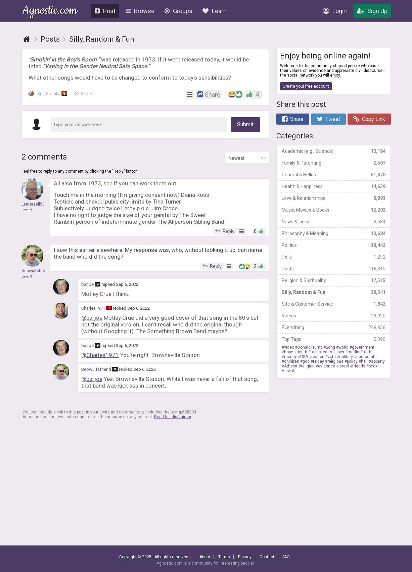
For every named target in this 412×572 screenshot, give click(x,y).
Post (105, 10)
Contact (267, 557)
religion (308, 366)
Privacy (244, 557)
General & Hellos (333, 174)
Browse (140, 10)
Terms (224, 557)
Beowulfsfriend (96, 369)
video (289, 347)
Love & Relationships (333, 198)
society (378, 361)
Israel (343, 366)
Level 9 (26, 210)
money (290, 356)
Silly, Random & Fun (333, 292)
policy (352, 361)
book (373, 366)
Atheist (290, 366)
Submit (245, 124)
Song (330, 347)
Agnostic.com (49, 11)
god (306, 361)
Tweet (328, 119)
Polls (333, 257)
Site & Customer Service (333, 304)
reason (317, 356)
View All (289, 370)
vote (332, 356)
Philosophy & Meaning (333, 233)
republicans (321, 352)
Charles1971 (93, 308)
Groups (178, 10)
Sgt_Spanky (49, 94)
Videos (333, 315)
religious (335, 361)
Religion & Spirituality (333, 280)
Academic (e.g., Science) (333, 151)
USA (304, 356)
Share (293, 119)
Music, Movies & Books (333, 210)
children (291, 361)
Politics (333, 245)
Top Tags (333, 339)
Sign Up (372, 10)
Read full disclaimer (172, 416)
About (204, 557)
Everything (333, 327)
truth (367, 352)
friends (358, 366)
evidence (326, 366)
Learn (214, 10)
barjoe (87, 284)
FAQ (286, 557)
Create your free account (306, 86)
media (353, 352)
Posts (333, 268)
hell (364, 361)
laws (339, 352)
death (301, 352)
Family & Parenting (333, 163)
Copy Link (369, 119)
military (346, 356)
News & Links (333, 221)
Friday (318, 361)
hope (288, 352)
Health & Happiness (333, 186)
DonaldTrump (309, 347)
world (343, 347)
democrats (366, 356)
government (363, 347)
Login (335, 10)
